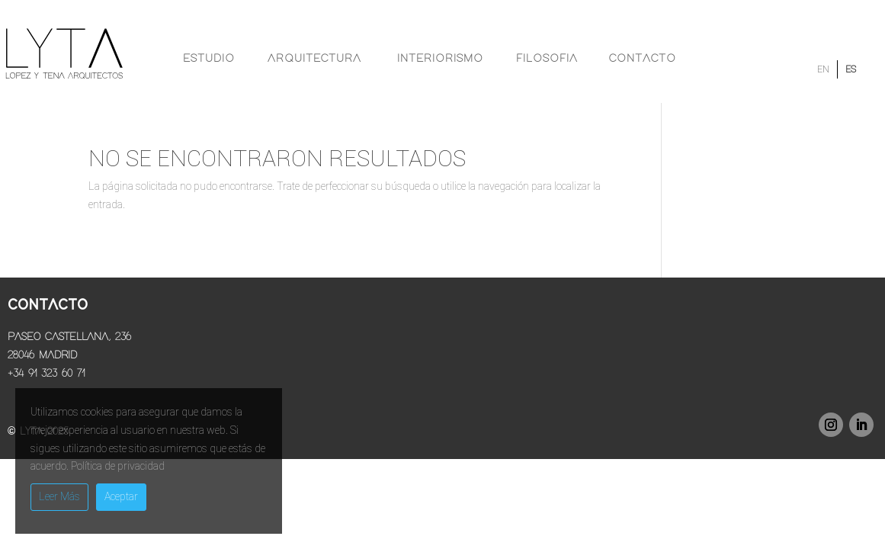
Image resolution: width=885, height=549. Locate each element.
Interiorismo (440, 58)
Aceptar (121, 496)
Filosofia (547, 58)
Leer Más (59, 496)
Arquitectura (314, 58)
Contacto (642, 58)
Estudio (209, 58)
